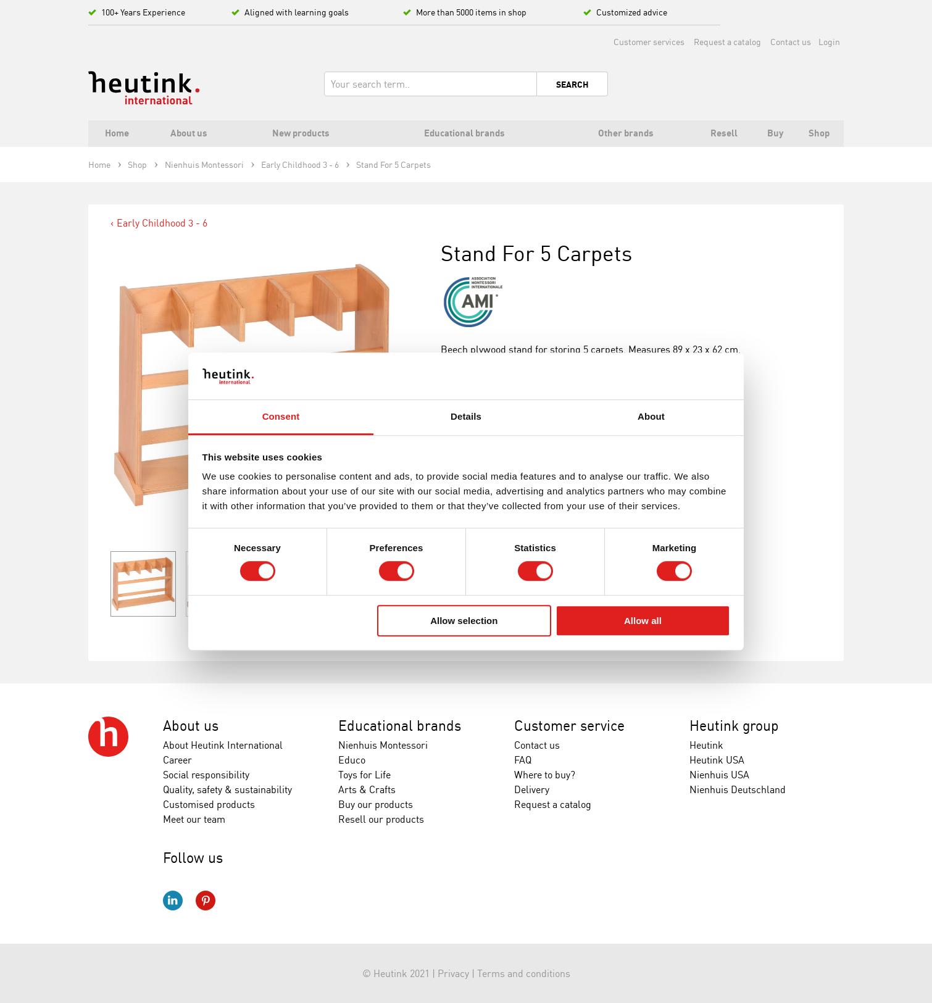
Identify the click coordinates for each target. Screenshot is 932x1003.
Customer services (649, 41)
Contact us (790, 41)
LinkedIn (173, 900)
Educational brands (399, 726)
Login (829, 41)
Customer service (569, 726)
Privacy (453, 973)
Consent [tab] (281, 417)
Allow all (643, 620)
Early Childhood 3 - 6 (162, 223)
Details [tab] (466, 417)
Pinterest (205, 900)
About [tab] (651, 417)
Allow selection (463, 620)
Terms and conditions (523, 973)
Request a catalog (727, 41)
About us (190, 726)
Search (572, 84)
